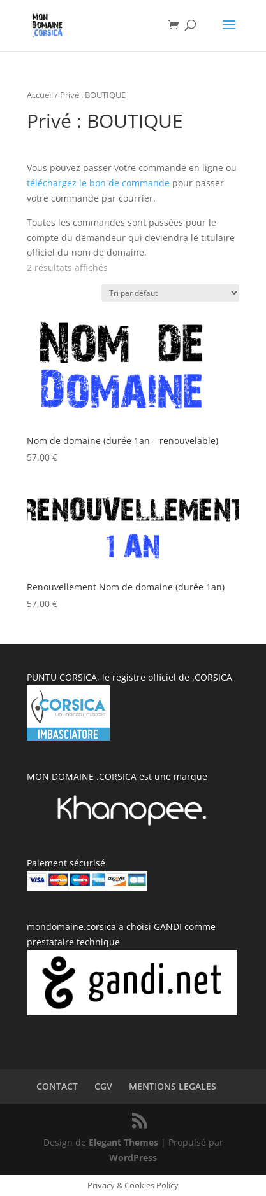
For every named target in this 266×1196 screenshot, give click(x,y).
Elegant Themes (123, 1142)
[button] (133, 368)
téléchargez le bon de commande (98, 183)
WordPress (133, 1157)
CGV (103, 1086)
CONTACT (57, 1086)
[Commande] (170, 293)
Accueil (40, 95)
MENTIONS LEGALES (172, 1086)
